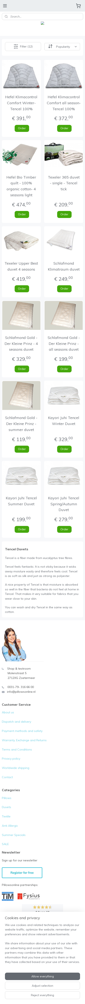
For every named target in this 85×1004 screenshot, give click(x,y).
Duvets (6, 807)
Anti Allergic (10, 826)
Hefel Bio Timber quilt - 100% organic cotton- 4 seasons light (21, 186)
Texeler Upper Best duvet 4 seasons (21, 266)
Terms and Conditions (17, 749)
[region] (42, 945)
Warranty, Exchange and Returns (24, 740)
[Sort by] (62, 46)
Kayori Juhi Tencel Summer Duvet (21, 501)
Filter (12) (23, 46)
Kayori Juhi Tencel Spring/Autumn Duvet (63, 504)
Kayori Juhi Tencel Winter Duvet (63, 420)
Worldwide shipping (15, 768)
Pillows (6, 798)
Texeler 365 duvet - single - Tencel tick (64, 183)
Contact (7, 777)
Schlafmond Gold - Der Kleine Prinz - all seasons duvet (64, 343)
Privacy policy (11, 758)
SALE (5, 844)
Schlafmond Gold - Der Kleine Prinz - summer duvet (21, 423)
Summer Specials (14, 835)
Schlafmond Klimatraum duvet (64, 266)
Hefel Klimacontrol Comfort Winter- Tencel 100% (21, 103)
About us (8, 712)
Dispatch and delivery (16, 721)
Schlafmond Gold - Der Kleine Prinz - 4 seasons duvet (21, 343)
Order (22, 128)
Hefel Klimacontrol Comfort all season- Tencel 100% (64, 103)
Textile (6, 816)
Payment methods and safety (22, 731)
